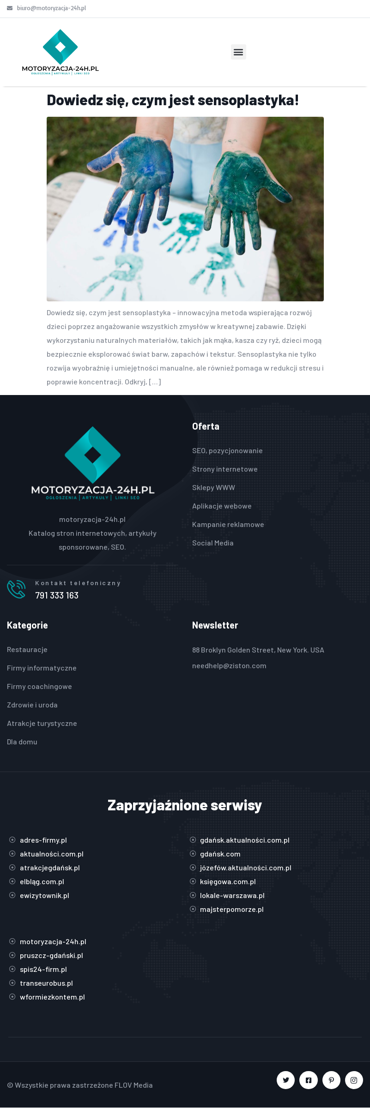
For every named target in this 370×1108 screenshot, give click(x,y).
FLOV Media (134, 1084)
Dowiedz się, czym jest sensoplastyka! (173, 99)
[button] (238, 52)
